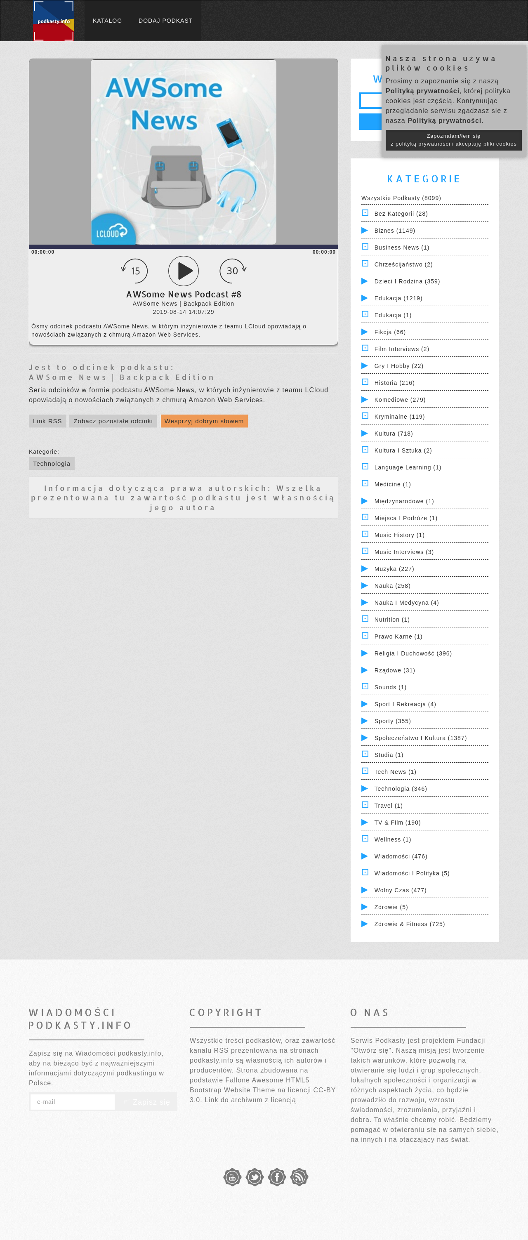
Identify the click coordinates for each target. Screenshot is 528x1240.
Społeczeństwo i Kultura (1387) (421, 738)
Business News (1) (402, 247)
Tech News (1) (396, 772)
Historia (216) (395, 383)
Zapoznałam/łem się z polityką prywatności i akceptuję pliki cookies (454, 140)
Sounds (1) (391, 687)
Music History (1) (400, 535)
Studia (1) (389, 755)
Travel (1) (389, 805)
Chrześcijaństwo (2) (404, 264)
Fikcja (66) (390, 332)
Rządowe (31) (395, 670)
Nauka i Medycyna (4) (407, 602)
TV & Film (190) (398, 822)
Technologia (52, 463)
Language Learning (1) (408, 467)
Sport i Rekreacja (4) (405, 704)
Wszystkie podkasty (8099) (401, 198)
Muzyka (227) (395, 569)
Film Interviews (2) (402, 349)
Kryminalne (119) (400, 416)
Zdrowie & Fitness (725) (410, 924)
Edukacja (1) (393, 315)
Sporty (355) (393, 721)
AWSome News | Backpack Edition (121, 377)
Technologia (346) (401, 788)
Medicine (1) (393, 484)
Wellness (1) (393, 839)
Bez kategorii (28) (401, 213)
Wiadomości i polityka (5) (412, 873)
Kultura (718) (394, 433)
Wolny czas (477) (401, 890)
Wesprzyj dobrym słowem (204, 420)
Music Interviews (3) (404, 552)
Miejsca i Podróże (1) (406, 518)
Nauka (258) (393, 585)
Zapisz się (146, 1102)
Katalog (107, 20)
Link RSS (47, 420)
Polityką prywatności (423, 90)
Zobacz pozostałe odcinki (113, 420)
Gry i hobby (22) (399, 366)
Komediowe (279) (400, 399)
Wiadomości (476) (401, 856)
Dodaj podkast (166, 20)
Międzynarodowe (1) (404, 501)
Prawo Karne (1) (399, 636)
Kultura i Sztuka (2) (403, 450)
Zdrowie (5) (391, 907)
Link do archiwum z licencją (250, 1099)
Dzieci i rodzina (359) (408, 281)
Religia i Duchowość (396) (413, 653)
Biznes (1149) (395, 230)
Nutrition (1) (392, 619)
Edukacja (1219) (399, 298)
